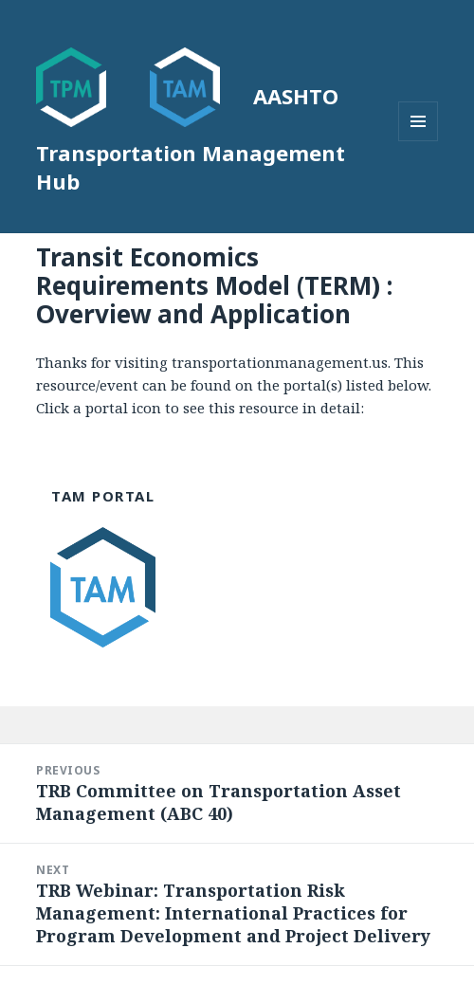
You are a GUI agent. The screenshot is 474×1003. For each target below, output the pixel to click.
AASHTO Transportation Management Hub (190, 138)
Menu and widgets (418, 140)
